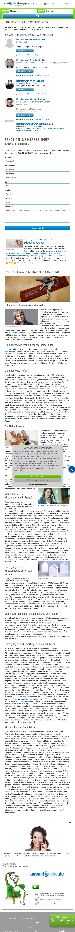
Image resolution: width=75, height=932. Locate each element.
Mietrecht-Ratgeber (34, 242)
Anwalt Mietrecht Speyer (33, 55)
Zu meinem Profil (25, 50)
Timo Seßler (47, 129)
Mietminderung (23, 256)
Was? (5, 11)
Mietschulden (49, 256)
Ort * (7, 182)
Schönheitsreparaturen (24, 701)
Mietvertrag (9, 330)
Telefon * (8, 190)
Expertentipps (42, 4)
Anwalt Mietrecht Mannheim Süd (36, 94)
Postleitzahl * (10, 173)
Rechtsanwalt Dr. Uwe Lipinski (30, 81)
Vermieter (8, 454)
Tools (51, 4)
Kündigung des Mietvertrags (49, 253)
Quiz (57, 4)
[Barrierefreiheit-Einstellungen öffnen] (72, 469)
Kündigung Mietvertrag (13, 578)
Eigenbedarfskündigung (29, 253)
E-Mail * (8, 198)
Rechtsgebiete (23, 4)
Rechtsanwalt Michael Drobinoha (31, 99)
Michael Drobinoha (23, 129)
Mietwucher (65, 757)
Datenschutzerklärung (41, 484)
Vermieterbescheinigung (14, 351)
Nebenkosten (60, 256)
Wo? (41, 11)
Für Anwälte (66, 4)
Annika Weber (58, 129)
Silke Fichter (37, 129)
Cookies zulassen (37, 476)
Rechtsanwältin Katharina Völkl (31, 39)
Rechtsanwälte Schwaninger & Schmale (34, 102)
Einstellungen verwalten (37, 480)
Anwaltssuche (36, 918)
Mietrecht (53, 27)
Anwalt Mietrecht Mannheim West (36, 75)
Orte (33, 4)
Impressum (31, 484)
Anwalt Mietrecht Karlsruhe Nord (36, 119)
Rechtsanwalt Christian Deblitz (30, 60)
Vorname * (9, 157)
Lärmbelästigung (36, 256)
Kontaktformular (17, 856)
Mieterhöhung (11, 256)
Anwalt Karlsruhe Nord (30, 131)
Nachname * (10, 165)
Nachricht (9, 206)
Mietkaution (52, 697)
